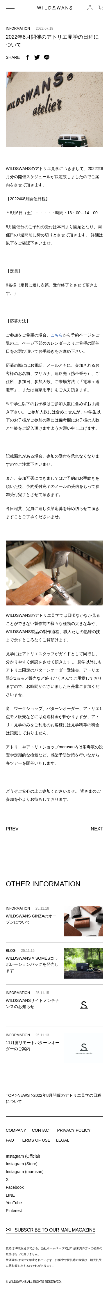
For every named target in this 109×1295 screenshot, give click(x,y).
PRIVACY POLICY (73, 1130)
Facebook (15, 1187)
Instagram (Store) (21, 1163)
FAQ (10, 1140)
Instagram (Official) (23, 1156)
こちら (57, 335)
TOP (10, 1095)
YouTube (14, 1202)
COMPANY (16, 1130)
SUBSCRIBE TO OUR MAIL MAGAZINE (50, 1230)
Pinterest (14, 1210)
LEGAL (62, 1140)
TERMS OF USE (35, 1140)
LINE (10, 1195)
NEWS (23, 1095)
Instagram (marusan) (25, 1171)
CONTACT (41, 1130)
